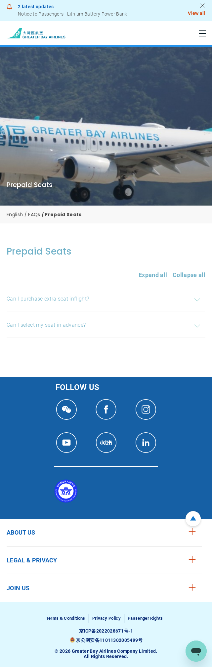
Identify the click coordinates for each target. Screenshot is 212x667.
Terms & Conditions (65, 618)
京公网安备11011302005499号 (109, 640)
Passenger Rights (145, 618)
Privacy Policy (106, 618)
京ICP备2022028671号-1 (106, 631)
